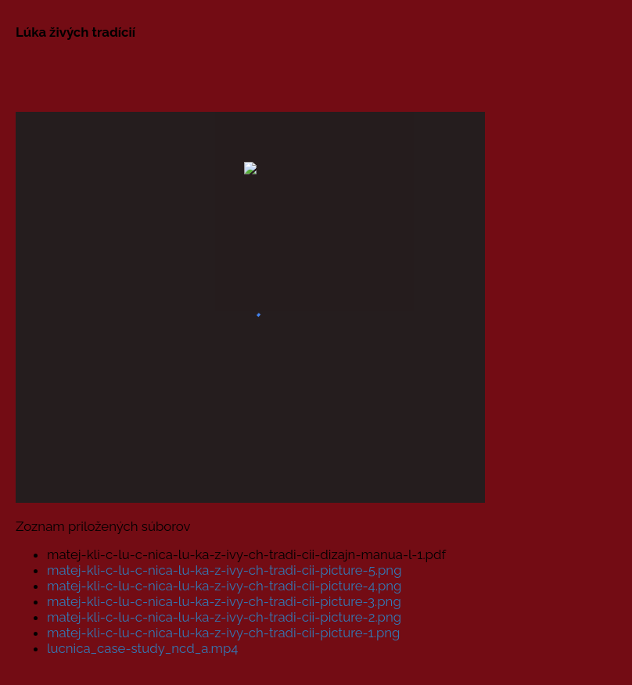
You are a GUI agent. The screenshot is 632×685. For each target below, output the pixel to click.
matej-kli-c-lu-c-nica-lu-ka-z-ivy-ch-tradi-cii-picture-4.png (224, 586)
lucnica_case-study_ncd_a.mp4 (143, 648)
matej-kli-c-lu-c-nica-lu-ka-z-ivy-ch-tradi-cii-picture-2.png (224, 617)
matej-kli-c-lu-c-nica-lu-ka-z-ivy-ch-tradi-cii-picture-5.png (224, 570)
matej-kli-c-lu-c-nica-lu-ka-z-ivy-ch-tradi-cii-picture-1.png (223, 632)
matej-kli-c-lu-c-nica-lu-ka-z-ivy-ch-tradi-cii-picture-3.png (224, 601)
